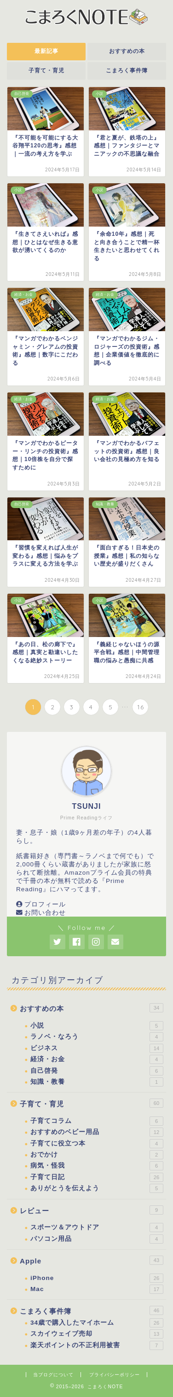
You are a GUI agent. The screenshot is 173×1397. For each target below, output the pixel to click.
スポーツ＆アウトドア (96, 1227)
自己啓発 (96, 1071)
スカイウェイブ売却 (96, 1334)
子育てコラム (96, 1121)
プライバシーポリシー (114, 1374)
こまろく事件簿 (127, 70)
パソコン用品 (96, 1239)
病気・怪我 (96, 1165)
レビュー (91, 1210)
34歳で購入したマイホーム (96, 1322)
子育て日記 (96, 1177)
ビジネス (96, 1048)
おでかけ (96, 1154)
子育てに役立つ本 (96, 1143)
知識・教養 (96, 1082)
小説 (96, 1025)
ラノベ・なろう (96, 1036)
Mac (96, 1289)
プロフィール (45, 904)
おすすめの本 (127, 51)
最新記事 (46, 51)
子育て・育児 (46, 70)
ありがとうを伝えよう (96, 1188)
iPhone (96, 1278)
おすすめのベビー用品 (96, 1132)
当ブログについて (53, 1374)
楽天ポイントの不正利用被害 (96, 1345)
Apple (91, 1260)
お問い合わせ (45, 912)
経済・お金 (96, 1059)
